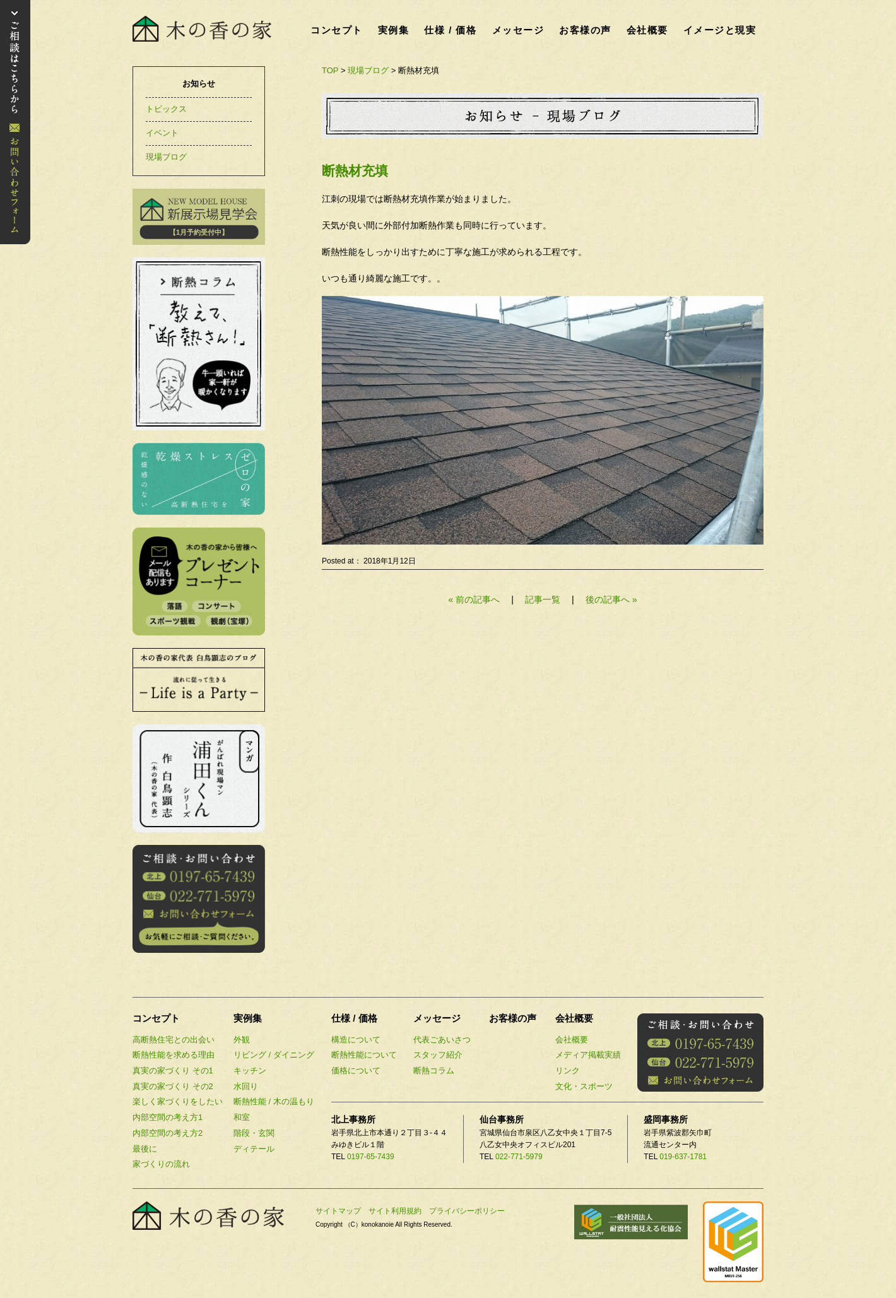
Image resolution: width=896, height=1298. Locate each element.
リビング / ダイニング (273, 1054)
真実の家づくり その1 (173, 1070)
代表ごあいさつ (442, 1039)
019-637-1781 (683, 1156)
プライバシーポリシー (467, 1211)
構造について (355, 1039)
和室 (241, 1117)
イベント (162, 133)
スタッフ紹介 (438, 1054)
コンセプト (336, 30)
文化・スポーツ (584, 1086)
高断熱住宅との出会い (174, 1039)
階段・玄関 (253, 1133)
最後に (145, 1148)
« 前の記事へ (474, 599)
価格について (355, 1070)
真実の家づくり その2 (173, 1086)
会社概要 (647, 30)
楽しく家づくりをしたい (178, 1101)
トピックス (166, 109)
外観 (241, 1039)
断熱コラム (433, 1070)
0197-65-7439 (370, 1156)
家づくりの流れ (161, 1164)
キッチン (249, 1070)
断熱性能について (364, 1054)
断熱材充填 (355, 170)
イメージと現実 (720, 30)
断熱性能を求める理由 (174, 1054)
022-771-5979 (519, 1156)
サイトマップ (338, 1211)
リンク (567, 1070)
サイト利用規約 (394, 1211)
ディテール (253, 1148)
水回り (245, 1086)
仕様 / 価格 (450, 30)
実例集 (394, 30)
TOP (330, 70)
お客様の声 (585, 30)
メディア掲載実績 (588, 1054)
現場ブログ (368, 70)
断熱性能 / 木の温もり (273, 1101)
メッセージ (518, 30)
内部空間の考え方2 (168, 1133)
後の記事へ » (611, 599)
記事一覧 (544, 599)
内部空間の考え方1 (168, 1117)
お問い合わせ (15, 122)
